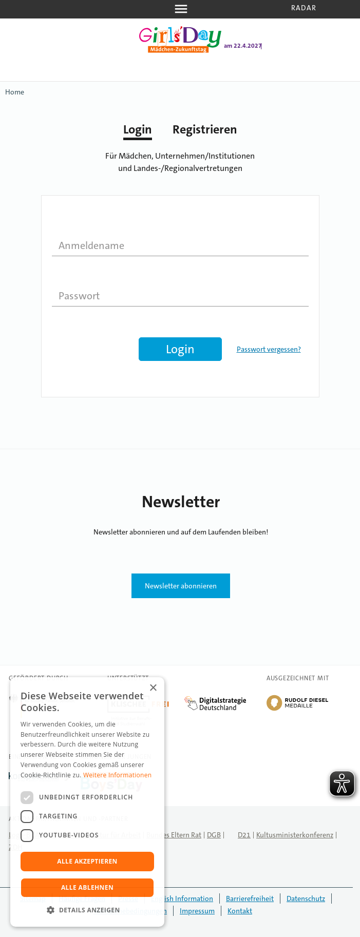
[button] (87, 910)
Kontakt (240, 910)
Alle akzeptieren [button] (87, 861)
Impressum (197, 910)
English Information (182, 898)
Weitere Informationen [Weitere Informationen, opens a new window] (117, 775)
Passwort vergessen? (269, 349)
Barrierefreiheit (250, 898)
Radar (303, 7)
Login (137, 129)
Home (14, 92)
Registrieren (205, 129)
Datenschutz (306, 898)
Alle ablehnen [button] (87, 887)
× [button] (153, 688)
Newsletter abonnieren (181, 585)
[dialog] (87, 802)
